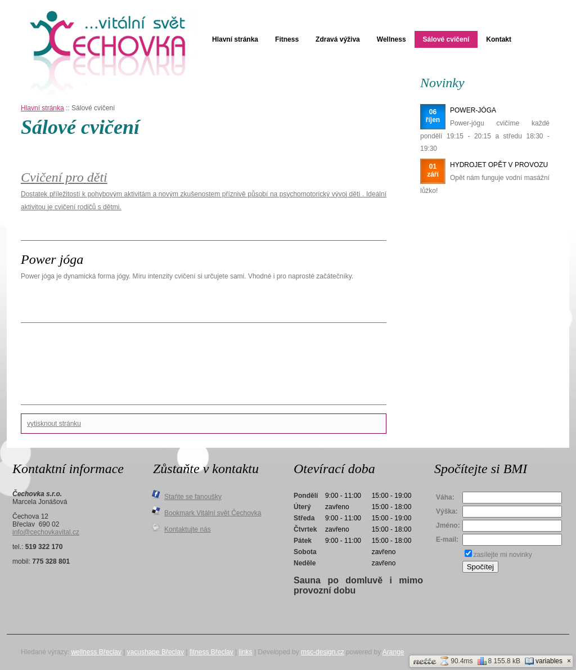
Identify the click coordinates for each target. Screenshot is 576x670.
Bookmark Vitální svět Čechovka (213, 513)
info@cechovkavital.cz (45, 532)
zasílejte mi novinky (503, 555)
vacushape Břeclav (155, 652)
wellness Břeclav (96, 652)
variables (543, 660)
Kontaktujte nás (187, 529)
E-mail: (447, 539)
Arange (393, 652)
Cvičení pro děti (64, 177)
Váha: (445, 497)
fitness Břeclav (211, 652)
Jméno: (448, 525)
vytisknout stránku (54, 424)
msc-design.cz (322, 652)
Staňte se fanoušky (193, 497)
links (246, 652)
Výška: (447, 511)
